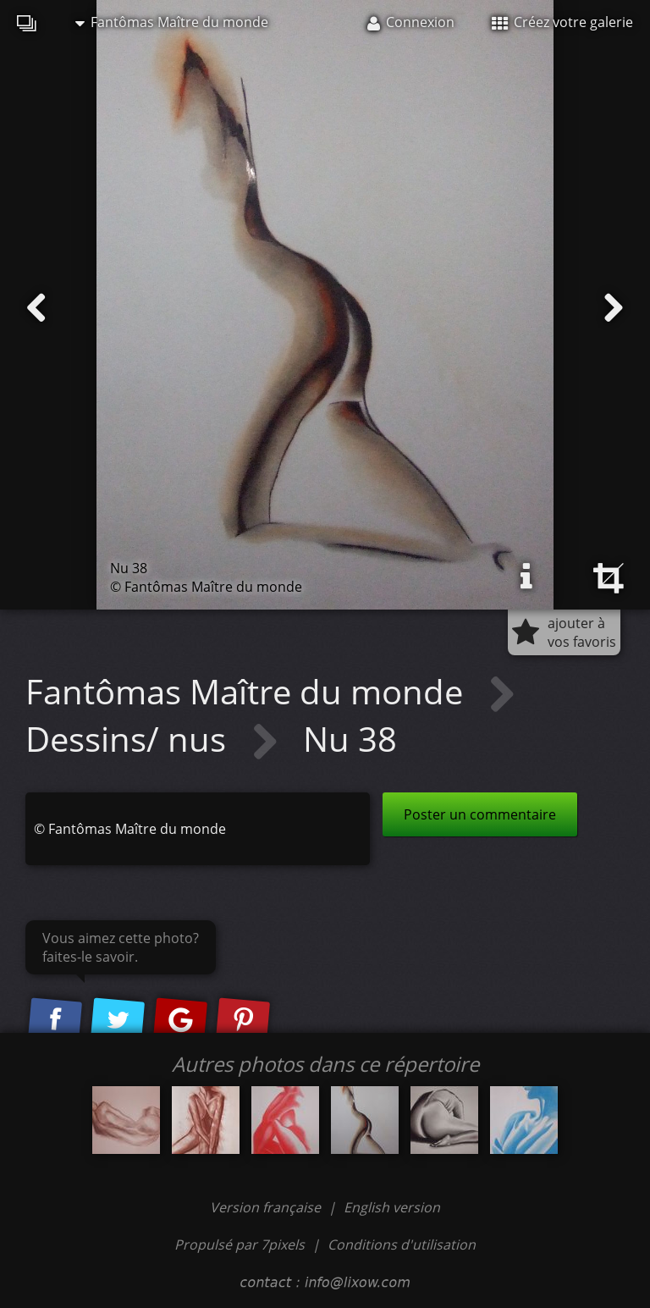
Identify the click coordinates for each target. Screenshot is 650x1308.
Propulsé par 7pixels (239, 1244)
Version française (267, 1207)
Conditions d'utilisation (402, 1244)
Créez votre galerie (562, 22)
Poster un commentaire (480, 814)
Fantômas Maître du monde (171, 22)
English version (392, 1207)
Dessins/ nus (129, 738)
